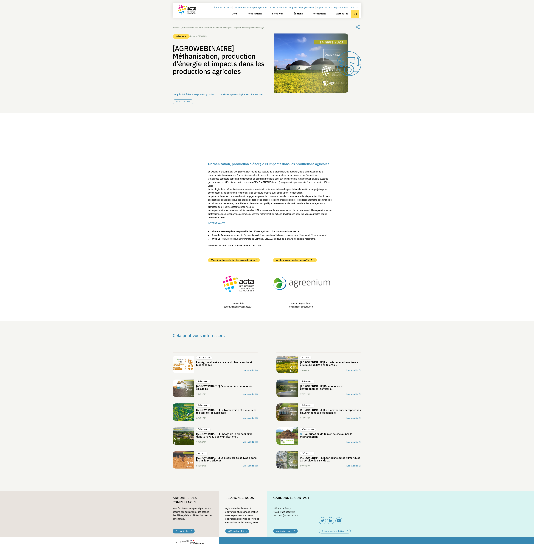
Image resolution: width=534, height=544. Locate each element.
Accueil (176, 27)
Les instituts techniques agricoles (252, 11)
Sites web (280, 17)
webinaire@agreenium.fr (301, 346)
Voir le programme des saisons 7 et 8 (295, 299)
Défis (237, 17)
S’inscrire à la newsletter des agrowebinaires (234, 299)
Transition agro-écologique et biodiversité (240, 94)
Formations (321, 17)
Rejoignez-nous (309, 11)
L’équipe (295, 11)
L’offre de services (280, 11)
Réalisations (257, 17)
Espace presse (343, 11)
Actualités (344, 17)
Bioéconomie (183, 101)
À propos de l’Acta (225, 11)
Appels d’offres (326, 11)
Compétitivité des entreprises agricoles (193, 94)
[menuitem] (357, 11)
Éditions (300, 17)
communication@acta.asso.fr (238, 346)
